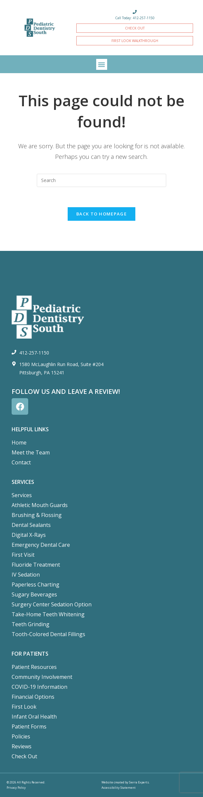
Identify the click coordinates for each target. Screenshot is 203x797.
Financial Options (33, 696)
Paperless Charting (35, 584)
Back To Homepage (101, 214)
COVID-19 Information (39, 686)
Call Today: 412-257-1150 (135, 18)
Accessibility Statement (119, 787)
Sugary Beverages (34, 594)
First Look (24, 706)
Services (22, 495)
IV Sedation (26, 574)
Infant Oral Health (34, 716)
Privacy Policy (16, 787)
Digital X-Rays (29, 535)
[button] (101, 64)
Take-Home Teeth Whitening (48, 614)
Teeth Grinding (30, 624)
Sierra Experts (139, 782)
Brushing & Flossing (37, 515)
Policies (21, 736)
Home (19, 442)
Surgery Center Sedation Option (52, 604)
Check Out (24, 756)
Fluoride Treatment (36, 564)
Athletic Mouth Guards (40, 505)
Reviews (22, 746)
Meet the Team (31, 452)
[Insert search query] (101, 180)
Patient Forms (29, 726)
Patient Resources (34, 667)
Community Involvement (42, 676)
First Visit (23, 554)
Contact (21, 462)
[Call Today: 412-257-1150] (135, 12)
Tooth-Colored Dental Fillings (48, 634)
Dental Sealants (31, 525)
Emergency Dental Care (41, 544)
